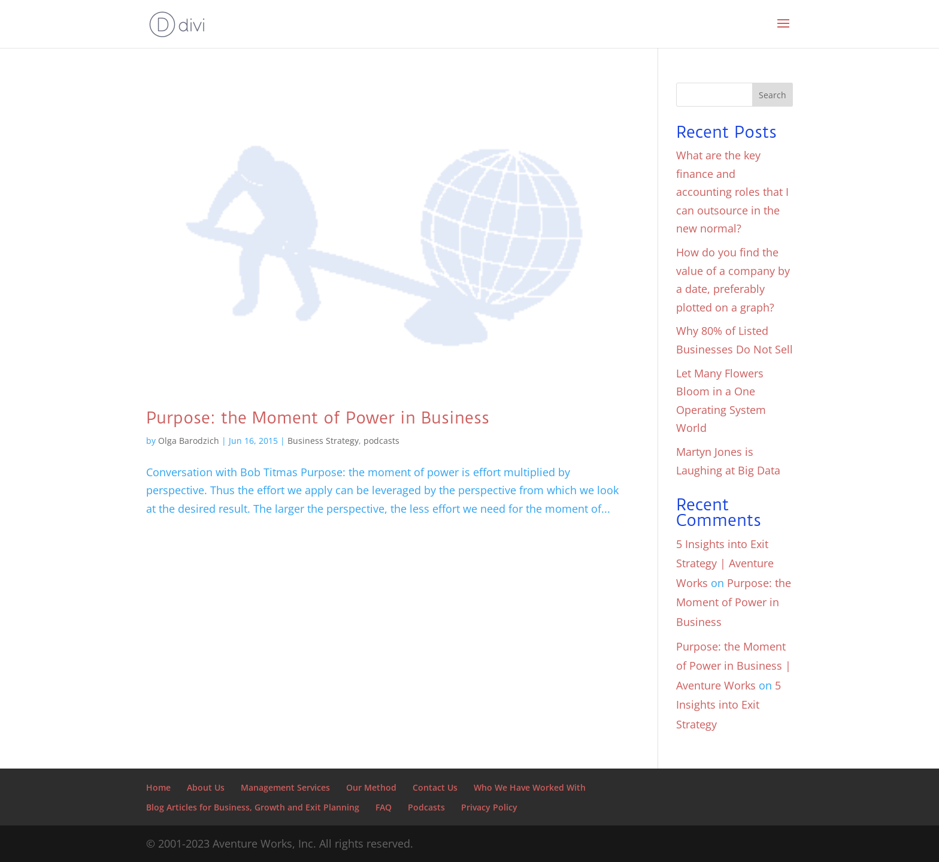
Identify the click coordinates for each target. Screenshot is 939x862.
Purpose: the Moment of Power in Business (317, 418)
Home (158, 787)
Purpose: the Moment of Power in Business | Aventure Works (733, 665)
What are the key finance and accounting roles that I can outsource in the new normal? (732, 191)
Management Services (285, 787)
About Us (206, 787)
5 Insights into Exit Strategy (728, 704)
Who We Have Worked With (530, 787)
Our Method (371, 787)
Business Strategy (323, 440)
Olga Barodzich (188, 440)
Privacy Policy (489, 807)
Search (772, 95)
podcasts (381, 440)
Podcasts (426, 807)
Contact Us (435, 787)
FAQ (383, 807)
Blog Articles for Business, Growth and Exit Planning (252, 807)
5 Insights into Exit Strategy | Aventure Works (725, 563)
